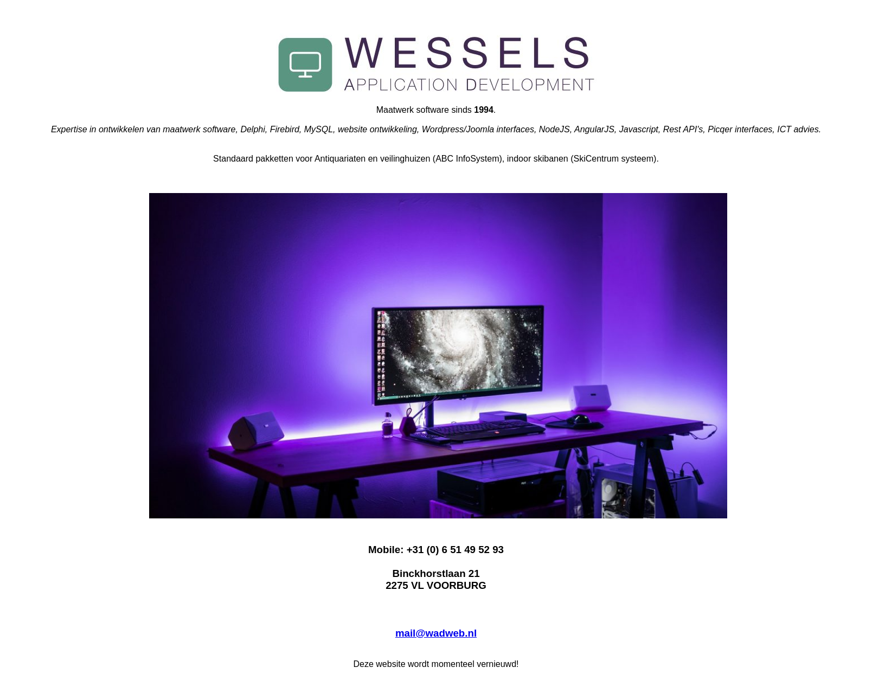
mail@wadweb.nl (436, 633)
